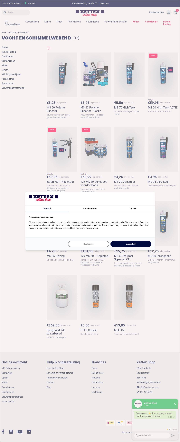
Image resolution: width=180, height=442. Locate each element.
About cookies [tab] (90, 208)
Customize (89, 244)
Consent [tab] (47, 208)
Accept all (131, 244)
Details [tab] (133, 208)
